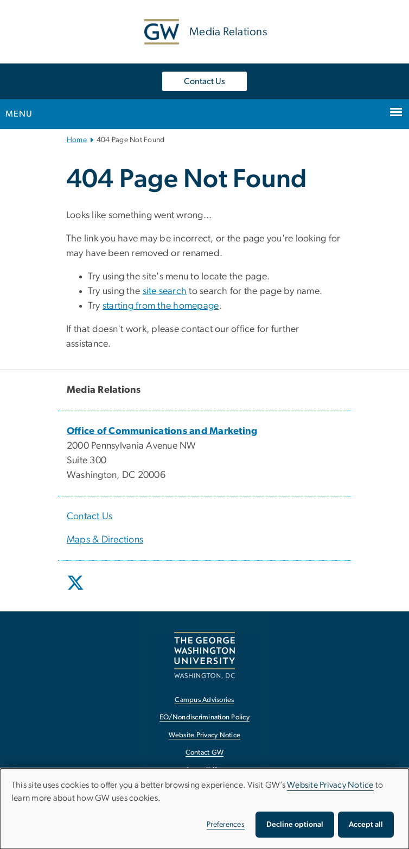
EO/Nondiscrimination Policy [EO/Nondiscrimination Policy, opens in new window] (204, 717)
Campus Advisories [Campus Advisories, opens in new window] (204, 700)
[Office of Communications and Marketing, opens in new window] (162, 431)
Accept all (366, 824)
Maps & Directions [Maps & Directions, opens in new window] (105, 540)
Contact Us (204, 81)
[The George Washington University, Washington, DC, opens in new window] (204, 655)
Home (77, 140)
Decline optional (294, 824)
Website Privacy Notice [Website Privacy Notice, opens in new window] (205, 735)
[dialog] (204, 809)
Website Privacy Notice (330, 785)
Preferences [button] (226, 824)
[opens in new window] (76, 590)
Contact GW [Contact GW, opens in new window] (205, 752)
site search (165, 291)
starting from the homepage (161, 306)
